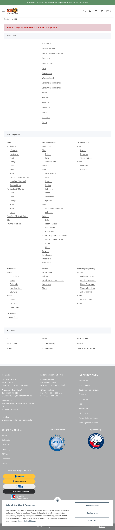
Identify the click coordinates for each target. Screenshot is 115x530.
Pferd (12, 165)
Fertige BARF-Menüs (15, 189)
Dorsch (48, 177)
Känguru (13, 150)
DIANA (45, 112)
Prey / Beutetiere (14, 224)
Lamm (12, 212)
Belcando (46, 97)
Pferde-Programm (87, 280)
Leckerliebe (15, 276)
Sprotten (49, 200)
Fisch (12, 169)
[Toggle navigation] (3, 9)
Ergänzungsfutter (87, 276)
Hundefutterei (16, 288)
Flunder (48, 181)
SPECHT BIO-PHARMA (86, 348)
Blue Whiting (50, 173)
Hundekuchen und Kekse (52, 280)
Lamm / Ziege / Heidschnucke (54, 235)
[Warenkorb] (106, 11)
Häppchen (46, 284)
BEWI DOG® (12, 343)
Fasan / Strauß (51, 224)
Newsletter (46, 43)
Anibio (80, 272)
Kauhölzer (46, 262)
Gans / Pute (50, 228)
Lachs (47, 193)
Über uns (46, 58)
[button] (85, 11)
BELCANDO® (82, 338)
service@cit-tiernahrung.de (20, 396)
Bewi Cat (45, 102)
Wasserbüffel (50, 161)
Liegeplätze (13, 317)
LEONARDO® (47, 348)
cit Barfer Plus (86, 299)
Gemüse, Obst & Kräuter (17, 216)
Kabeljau (49, 189)
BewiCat (83, 169)
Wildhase (49, 212)
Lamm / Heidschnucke (19, 177)
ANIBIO (45, 92)
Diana (44, 288)
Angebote (12, 313)
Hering (48, 185)
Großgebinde (15, 185)
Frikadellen (47, 259)
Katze (79, 161)
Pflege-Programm (87, 284)
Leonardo (46, 117)
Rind (12, 158)
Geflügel (13, 161)
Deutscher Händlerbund (52, 53)
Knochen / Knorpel (18, 181)
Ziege (47, 247)
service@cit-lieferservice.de (20, 420)
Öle (8, 220)
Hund (79, 146)
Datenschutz (47, 63)
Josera (44, 122)
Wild (12, 173)
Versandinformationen (51, 83)
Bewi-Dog (46, 107)
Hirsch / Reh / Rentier (54, 208)
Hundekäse (47, 255)
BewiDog (13, 292)
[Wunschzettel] (96, 11)
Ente (47, 220)
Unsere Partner (48, 48)
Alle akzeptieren (92, 506)
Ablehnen (92, 520)
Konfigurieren (92, 513)
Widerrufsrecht (48, 78)
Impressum (47, 73)
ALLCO (9, 338)
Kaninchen (14, 154)
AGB (44, 68)
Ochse (47, 154)
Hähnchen (49, 231)
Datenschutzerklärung (26, 521)
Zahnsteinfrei (86, 292)
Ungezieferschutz (87, 288)
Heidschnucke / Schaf (54, 239)
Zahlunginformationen (51, 88)
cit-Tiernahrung (48, 343)
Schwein (45, 251)
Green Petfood (86, 158)
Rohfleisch (11, 146)
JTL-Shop (102, 527)
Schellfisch (49, 196)
